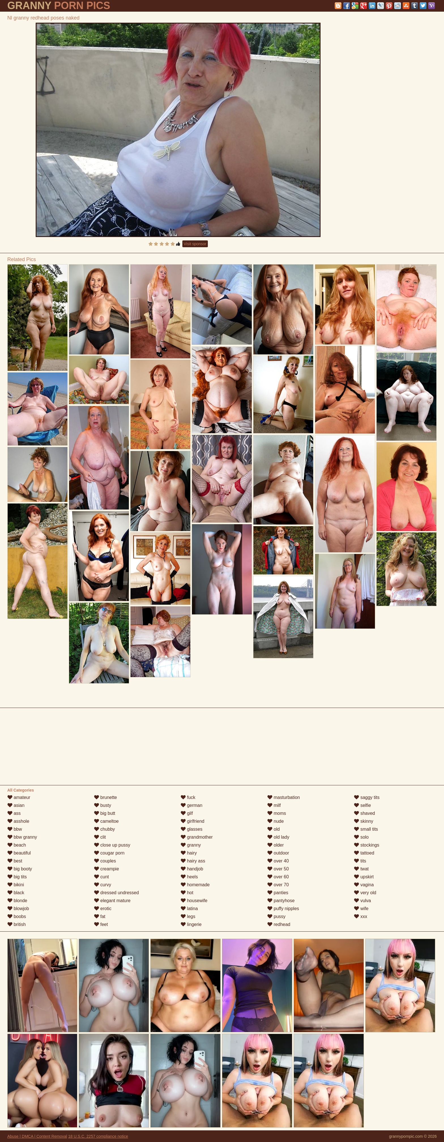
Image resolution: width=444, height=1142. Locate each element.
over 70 (278, 884)
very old (365, 892)
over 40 (278, 860)
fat (99, 916)
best (14, 860)
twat (361, 868)
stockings (366, 845)
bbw (14, 829)
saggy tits (366, 797)
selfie (362, 805)
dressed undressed (116, 892)
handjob (192, 868)
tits (360, 860)
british (16, 924)
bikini (15, 884)
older (275, 845)
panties (277, 892)
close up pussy (112, 845)
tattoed (364, 853)
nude (275, 821)
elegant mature (112, 900)
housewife (194, 900)
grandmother (197, 837)
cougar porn (109, 853)
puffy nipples (283, 908)
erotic (103, 908)
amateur (18, 797)
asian (16, 805)
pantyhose (280, 900)
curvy (102, 884)
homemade (195, 884)
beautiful (19, 853)
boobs (16, 916)
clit (100, 837)
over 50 (278, 868)
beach (16, 845)
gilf (187, 813)
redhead (278, 924)
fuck (188, 797)
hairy (189, 853)
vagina (364, 884)
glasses (191, 829)
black (15, 892)
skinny (363, 821)
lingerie (191, 924)
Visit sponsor (195, 244)
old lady (278, 837)
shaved (364, 813)
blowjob (18, 908)
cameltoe (106, 821)
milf (274, 805)
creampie (106, 868)
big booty (19, 868)
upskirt (364, 876)
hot (187, 892)
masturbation (283, 797)
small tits (366, 829)
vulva (362, 900)
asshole (18, 821)
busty (102, 805)
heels (189, 876)
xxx (360, 916)
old (273, 829)
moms (276, 813)
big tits (17, 876)
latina (189, 908)
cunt (101, 876)
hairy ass (193, 860)
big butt (104, 813)
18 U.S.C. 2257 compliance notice (98, 1136)
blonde (17, 900)
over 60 (278, 876)
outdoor (278, 853)
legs (188, 916)
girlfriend (192, 821)
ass (14, 813)
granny (191, 845)
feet (101, 924)
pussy (276, 916)
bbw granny (22, 837)
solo (361, 837)
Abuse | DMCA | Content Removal (37, 1136)
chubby (104, 829)
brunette (105, 797)
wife (361, 908)
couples (105, 860)
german (191, 805)
